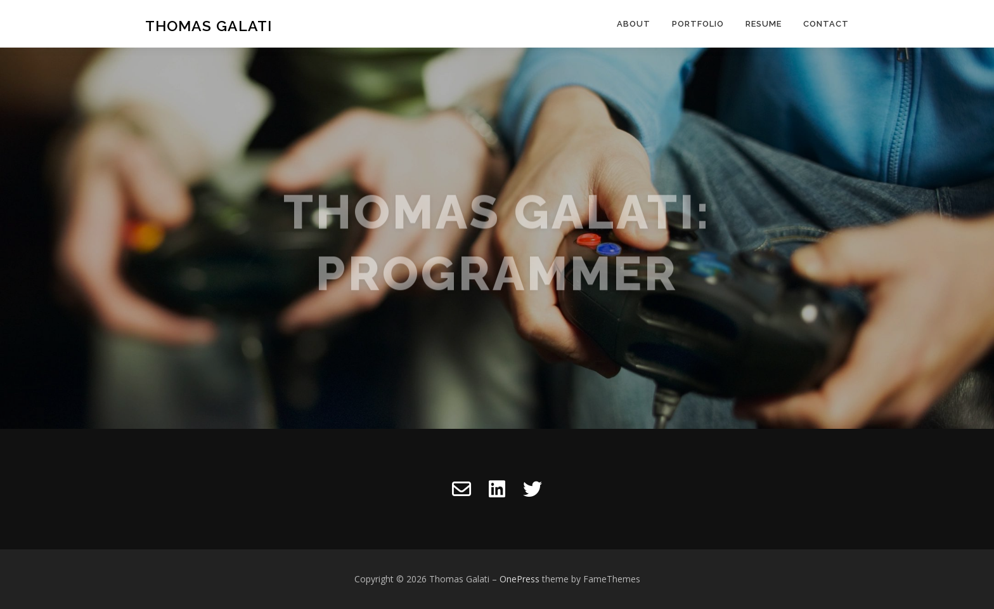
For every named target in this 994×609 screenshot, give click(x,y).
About (633, 24)
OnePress (519, 579)
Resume (764, 24)
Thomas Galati (208, 25)
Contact (826, 24)
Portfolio (698, 24)
